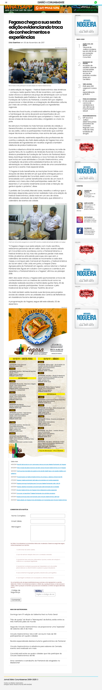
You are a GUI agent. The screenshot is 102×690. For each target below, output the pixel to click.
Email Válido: (16, 521)
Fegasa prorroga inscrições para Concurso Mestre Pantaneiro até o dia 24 (38, 483)
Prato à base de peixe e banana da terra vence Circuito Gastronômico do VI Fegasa (41, 468)
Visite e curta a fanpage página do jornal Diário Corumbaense (89, 232)
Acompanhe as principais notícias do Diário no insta (90, 220)
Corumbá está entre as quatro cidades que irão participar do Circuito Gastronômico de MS (36, 654)
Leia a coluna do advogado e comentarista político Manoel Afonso (86, 208)
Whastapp (96, 2)
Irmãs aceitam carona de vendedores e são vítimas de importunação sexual (88, 106)
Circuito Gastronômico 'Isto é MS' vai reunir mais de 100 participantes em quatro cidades (33, 635)
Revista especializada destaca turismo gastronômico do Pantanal (37, 641)
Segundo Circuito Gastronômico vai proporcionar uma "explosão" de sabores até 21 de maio (37, 628)
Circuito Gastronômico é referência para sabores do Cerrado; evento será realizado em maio (36, 647)
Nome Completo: (18, 516)
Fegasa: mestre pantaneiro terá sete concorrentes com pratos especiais (38, 480)
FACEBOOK (88, 228)
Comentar (16, 600)
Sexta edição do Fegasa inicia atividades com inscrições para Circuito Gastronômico (42, 500)
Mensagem (16, 527)
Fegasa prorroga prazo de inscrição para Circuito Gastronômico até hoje (38, 497)
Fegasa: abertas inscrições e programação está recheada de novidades (38, 487)
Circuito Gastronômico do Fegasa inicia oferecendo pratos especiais (36, 490)
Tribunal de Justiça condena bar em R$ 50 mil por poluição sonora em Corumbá (89, 52)
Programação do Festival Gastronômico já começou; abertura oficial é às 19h (39, 477)
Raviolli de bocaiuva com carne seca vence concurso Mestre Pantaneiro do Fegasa (41, 464)
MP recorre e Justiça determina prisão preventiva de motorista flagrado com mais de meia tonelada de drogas (89, 126)
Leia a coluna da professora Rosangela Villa (89, 195)
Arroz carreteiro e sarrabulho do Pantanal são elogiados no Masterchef (35, 661)
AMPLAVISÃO (88, 203)
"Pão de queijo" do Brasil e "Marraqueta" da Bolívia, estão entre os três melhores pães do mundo (37, 620)
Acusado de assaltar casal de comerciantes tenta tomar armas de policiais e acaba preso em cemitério (89, 72)
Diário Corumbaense (51, 2)
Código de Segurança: (15, 591)
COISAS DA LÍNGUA (87, 191)
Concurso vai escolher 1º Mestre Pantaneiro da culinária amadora (36, 493)
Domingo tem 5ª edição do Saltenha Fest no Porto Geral (33, 614)
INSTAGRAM (88, 217)
